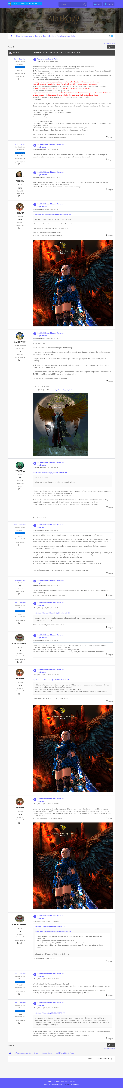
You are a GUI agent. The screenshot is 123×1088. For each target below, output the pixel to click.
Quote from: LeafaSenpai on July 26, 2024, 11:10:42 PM (51, 680)
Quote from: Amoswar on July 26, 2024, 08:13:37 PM (50, 473)
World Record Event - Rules (47, 59)
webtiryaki (75, 1084)
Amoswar (20, 342)
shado (20, 181)
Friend (20, 213)
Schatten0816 (20, 580)
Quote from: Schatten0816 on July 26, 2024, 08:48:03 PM (52, 613)
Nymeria (20, 471)
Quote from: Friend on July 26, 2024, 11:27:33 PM (49, 1013)
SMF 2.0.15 (51, 1081)
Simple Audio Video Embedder (53, 1084)
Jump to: (89, 1059)
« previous (107, 43)
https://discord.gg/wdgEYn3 (63, 390)
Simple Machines (70, 1081)
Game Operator (19, 59)
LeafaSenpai (19, 643)
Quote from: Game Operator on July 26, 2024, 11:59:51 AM (52, 214)
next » (113, 43)
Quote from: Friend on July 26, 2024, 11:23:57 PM (49, 926)
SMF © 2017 (60, 1081)
